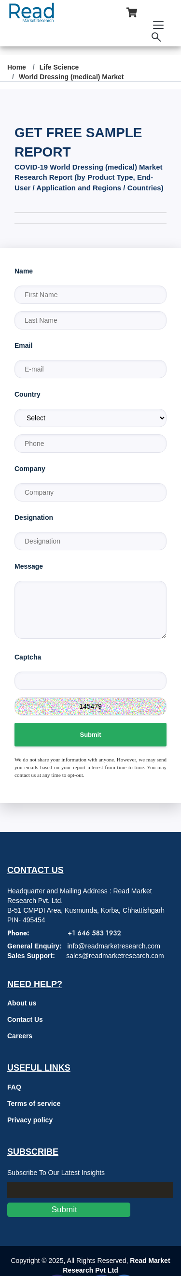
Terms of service (33, 1103)
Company (29, 469)
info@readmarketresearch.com (113, 946)
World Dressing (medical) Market (71, 77)
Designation (33, 517)
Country (27, 394)
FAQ (14, 1087)
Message (28, 566)
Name (23, 271)
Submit (90, 734)
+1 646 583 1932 (94, 933)
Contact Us (25, 1019)
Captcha (27, 657)
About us (22, 1003)
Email (23, 345)
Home (16, 67)
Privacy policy (30, 1120)
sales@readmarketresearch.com (115, 956)
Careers (19, 1035)
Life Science (59, 67)
